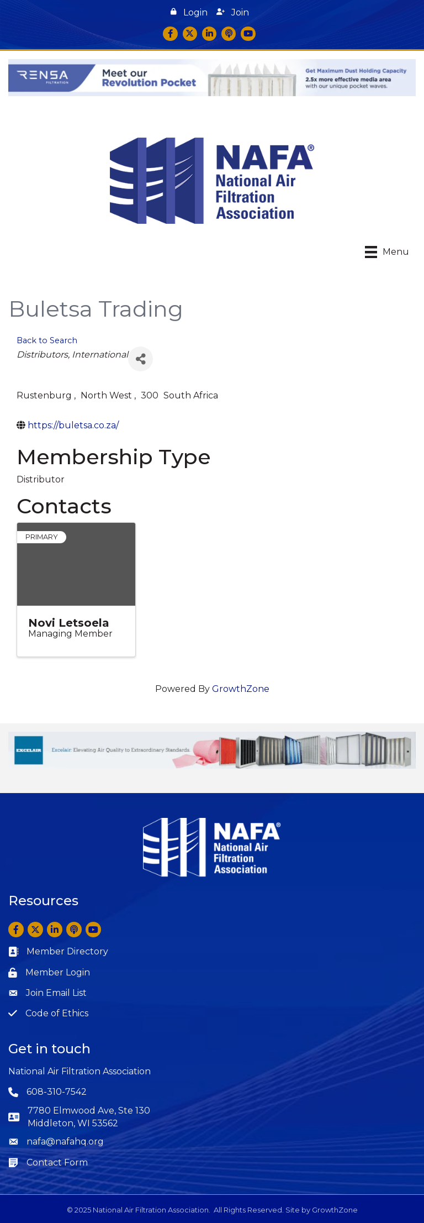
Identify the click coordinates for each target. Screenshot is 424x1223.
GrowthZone (240, 689)
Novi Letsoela (68, 622)
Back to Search (47, 340)
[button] (189, 12)
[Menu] (387, 252)
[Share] (140, 359)
